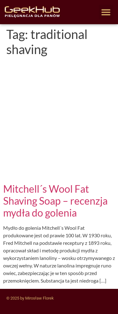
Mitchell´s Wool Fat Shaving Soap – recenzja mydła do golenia (55, 201)
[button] (106, 12)
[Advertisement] (59, 121)
